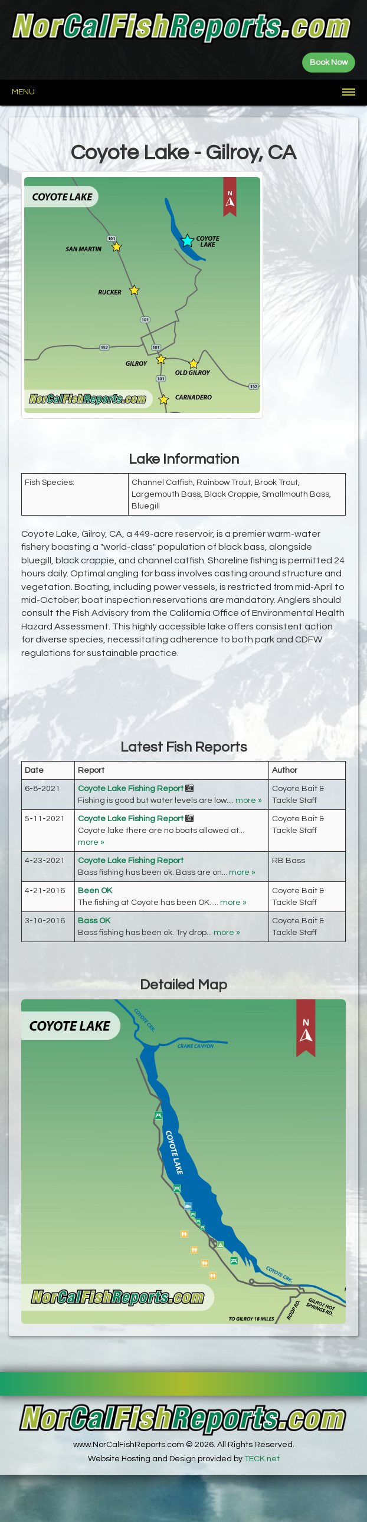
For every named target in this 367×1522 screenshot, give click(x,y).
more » (248, 800)
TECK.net (262, 1459)
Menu (23, 92)
